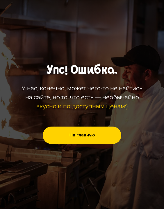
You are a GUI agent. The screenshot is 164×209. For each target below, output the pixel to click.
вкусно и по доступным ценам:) (82, 106)
